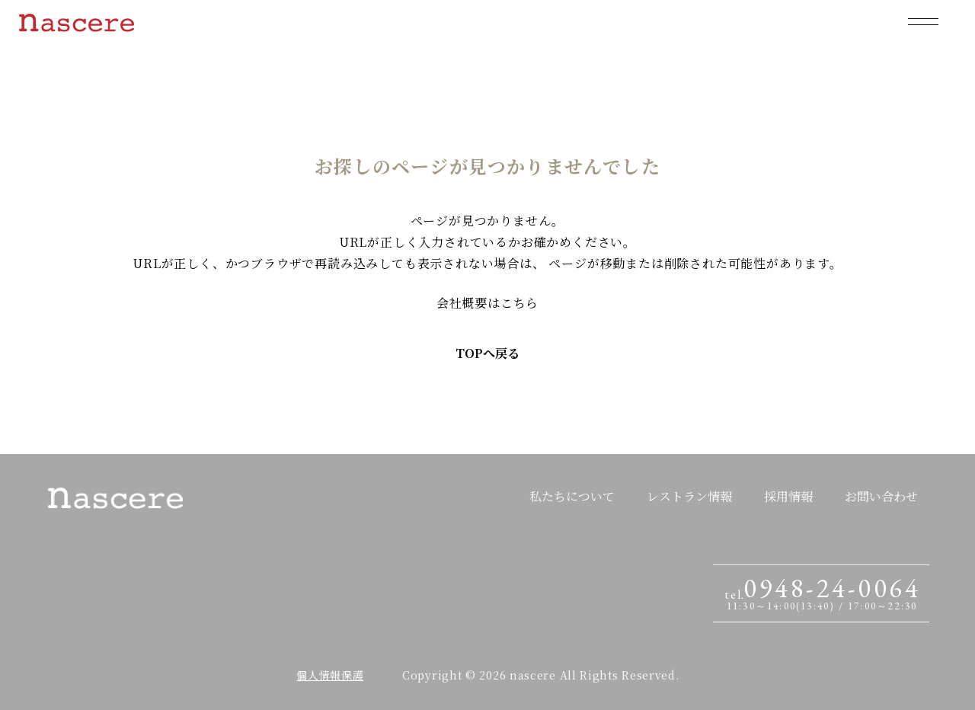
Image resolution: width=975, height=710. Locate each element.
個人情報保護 (329, 675)
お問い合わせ (881, 496)
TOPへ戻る (487, 353)
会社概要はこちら (487, 303)
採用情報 (788, 496)
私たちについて (572, 496)
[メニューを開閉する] (923, 21)
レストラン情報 (689, 496)
